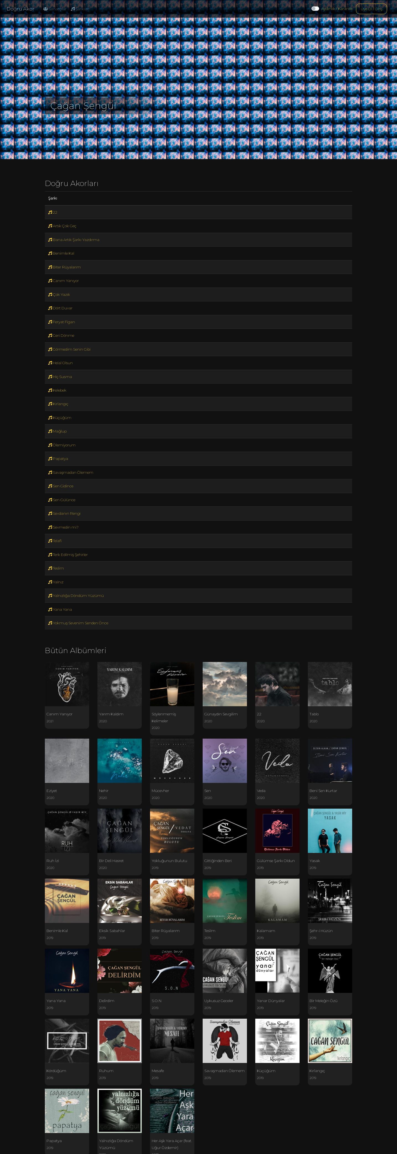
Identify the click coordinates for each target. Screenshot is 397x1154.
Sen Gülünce (61, 500)
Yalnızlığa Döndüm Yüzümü (76, 595)
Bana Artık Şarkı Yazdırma (73, 239)
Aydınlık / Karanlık (337, 8)
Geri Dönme (61, 335)
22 (52, 212)
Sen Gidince (60, 486)
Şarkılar (80, 9)
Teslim (56, 568)
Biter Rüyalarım (64, 267)
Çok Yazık (59, 294)
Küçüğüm (59, 417)
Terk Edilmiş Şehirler (68, 554)
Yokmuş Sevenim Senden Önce (78, 623)
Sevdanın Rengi (64, 513)
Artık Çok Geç (62, 226)
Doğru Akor (20, 9)
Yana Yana (60, 609)
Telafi (55, 541)
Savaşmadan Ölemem (70, 472)
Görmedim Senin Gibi (69, 349)
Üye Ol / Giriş (371, 9)
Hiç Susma (60, 376)
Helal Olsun (60, 363)
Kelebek (57, 390)
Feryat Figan (61, 322)
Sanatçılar (54, 9)
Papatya (58, 458)
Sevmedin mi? (63, 527)
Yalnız (55, 582)
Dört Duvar (60, 308)
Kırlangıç (58, 404)
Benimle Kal (61, 253)
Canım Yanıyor (63, 280)
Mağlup (57, 431)
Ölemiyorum (62, 445)
